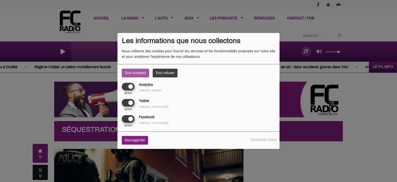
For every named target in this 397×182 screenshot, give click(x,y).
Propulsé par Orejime (264, 139)
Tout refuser (165, 73)
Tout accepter (135, 73)
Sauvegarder (135, 140)
